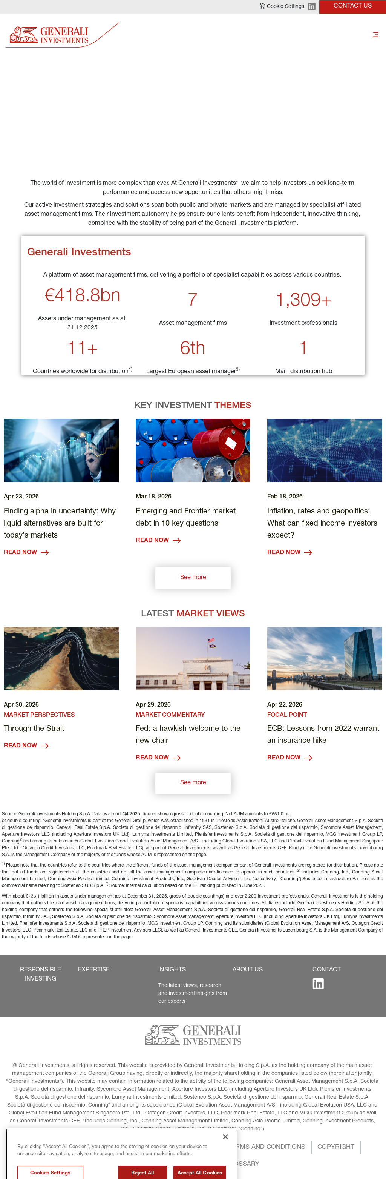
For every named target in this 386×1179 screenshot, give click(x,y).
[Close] (225, 1154)
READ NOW (26, 553)
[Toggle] (375, 35)
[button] (282, 7)
